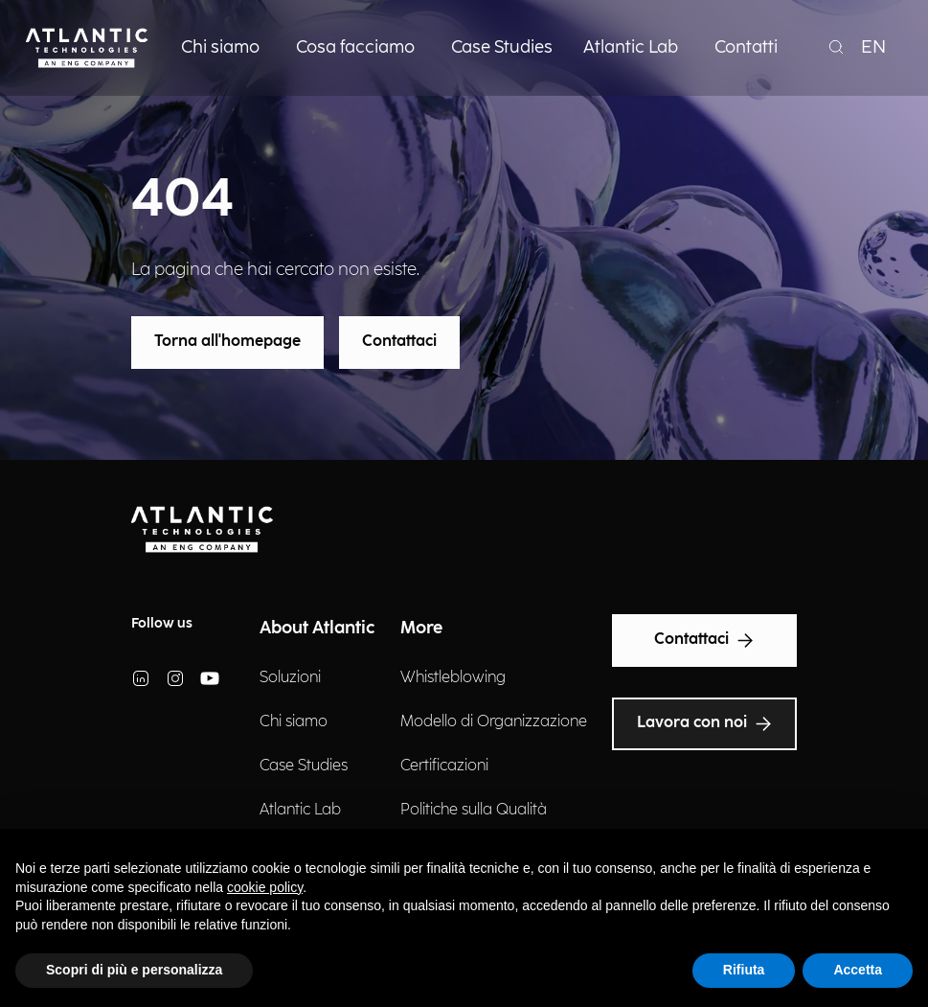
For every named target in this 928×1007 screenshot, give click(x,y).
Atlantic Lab (300, 810)
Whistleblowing (453, 678)
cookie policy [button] (265, 887)
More (421, 628)
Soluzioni (290, 678)
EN (873, 47)
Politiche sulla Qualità (473, 810)
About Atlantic (317, 628)
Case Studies (304, 766)
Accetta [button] (857, 969)
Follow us (161, 623)
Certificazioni (444, 766)
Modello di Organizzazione (493, 722)
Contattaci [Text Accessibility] (704, 640)
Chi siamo (294, 722)
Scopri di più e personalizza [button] (134, 969)
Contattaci (399, 341)
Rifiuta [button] (744, 969)
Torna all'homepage (227, 341)
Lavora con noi (704, 723)
